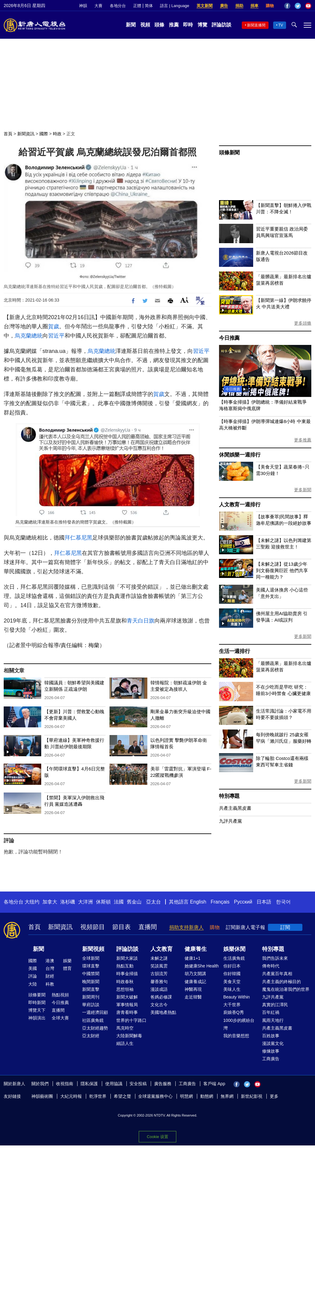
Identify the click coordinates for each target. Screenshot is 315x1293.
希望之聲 (122, 1096)
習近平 (56, 336)
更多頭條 (302, 323)
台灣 (50, 968)
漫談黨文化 (273, 1043)
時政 (57, 133)
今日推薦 (229, 338)
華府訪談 (90, 1004)
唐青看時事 (127, 1012)
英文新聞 (205, 5)
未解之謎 (159, 958)
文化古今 (159, 1004)
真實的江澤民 (275, 1004)
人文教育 (161, 949)
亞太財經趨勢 (95, 1028)
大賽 (98, 5)
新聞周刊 (90, 996)
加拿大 (49, 901)
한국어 (283, 901)
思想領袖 (125, 989)
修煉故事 (270, 1051)
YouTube (308, 6)
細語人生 (125, 1043)
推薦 (174, 24)
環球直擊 (90, 965)
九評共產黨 (230, 821)
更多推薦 (302, 439)
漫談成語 (159, 989)
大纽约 (32, 901)
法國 (119, 901)
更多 (274, 1096)
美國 (32, 968)
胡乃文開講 (195, 973)
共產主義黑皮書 (235, 808)
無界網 (227, 1096)
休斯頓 (103, 901)
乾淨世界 (97, 1096)
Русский (243, 901)
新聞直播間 (256, 25)
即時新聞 (37, 1002)
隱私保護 (89, 1083)
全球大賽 (60, 1017)
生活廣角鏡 (234, 958)
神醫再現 (193, 989)
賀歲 (53, 326)
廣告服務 (162, 1083)
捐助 (239, 5)
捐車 (254, 5)
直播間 (147, 926)
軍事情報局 (127, 1004)
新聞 (131, 24)
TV (280, 25)
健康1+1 (193, 958)
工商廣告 (270, 1058)
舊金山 (134, 901)
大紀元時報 (71, 1096)
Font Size (184, 300)
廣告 (224, 5)
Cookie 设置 (157, 1136)
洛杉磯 (67, 901)
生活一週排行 (234, 651)
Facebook (287, 6)
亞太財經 (90, 1035)
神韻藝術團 (42, 1096)
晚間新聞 (90, 981)
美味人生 (232, 989)
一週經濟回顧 (95, 1012)
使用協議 (113, 1083)
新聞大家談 (127, 958)
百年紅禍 (270, 1012)
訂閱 (285, 927)
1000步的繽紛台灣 (238, 1024)
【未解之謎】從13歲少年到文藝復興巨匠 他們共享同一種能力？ (282, 570)
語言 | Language (174, 5)
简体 (149, 5)
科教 (50, 984)
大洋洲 (85, 901)
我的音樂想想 (236, 1035)
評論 (32, 976)
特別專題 (229, 796)
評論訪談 (221, 24)
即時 (188, 24)
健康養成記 (195, 981)
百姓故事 (270, 1035)
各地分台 (118, 5)
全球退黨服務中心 (155, 1096)
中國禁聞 (90, 973)
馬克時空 (125, 1028)
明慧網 (186, 1096)
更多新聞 (302, 489)
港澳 (50, 960)
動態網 (206, 1096)
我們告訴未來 (275, 958)
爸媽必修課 (161, 996)
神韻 (83, 5)
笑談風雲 (159, 965)
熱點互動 (125, 965)
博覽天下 (37, 1010)
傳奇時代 (270, 965)
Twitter (298, 6)
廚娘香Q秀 (233, 1012)
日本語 (264, 901)
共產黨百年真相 (277, 973)
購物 (270, 5)
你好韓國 (232, 973)
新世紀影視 (251, 1096)
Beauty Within (236, 996)
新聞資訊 (25, 133)
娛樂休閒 (234, 949)
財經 (50, 976)
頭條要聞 (37, 994)
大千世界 (232, 1004)
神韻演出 (37, 1017)
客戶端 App (214, 1083)
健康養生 (196, 949)
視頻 (145, 24)
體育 (67, 968)
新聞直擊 (90, 989)
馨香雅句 (159, 981)
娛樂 (67, 960)
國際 (43, 133)
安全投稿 (138, 1083)
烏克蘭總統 (28, 336)
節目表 (121, 926)
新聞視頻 (93, 949)
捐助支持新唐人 (186, 927)
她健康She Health (202, 965)
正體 (137, 5)
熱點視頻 (60, 994)
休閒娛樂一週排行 (239, 455)
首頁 (8, 133)
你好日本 (232, 965)
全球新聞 (90, 958)
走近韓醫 (193, 996)
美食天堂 (232, 981)
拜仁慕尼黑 (78, 538)
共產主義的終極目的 (281, 981)
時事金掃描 (127, 973)
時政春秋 (125, 981)
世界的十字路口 (131, 1020)
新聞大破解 (127, 996)
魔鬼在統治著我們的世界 (285, 989)
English (198, 901)
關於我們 (40, 1083)
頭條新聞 (229, 153)
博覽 (202, 24)
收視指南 (64, 1083)
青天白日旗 (140, 621)
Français (220, 901)
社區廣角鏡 (93, 1020)
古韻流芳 (159, 973)
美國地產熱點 (163, 1012)
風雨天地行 (273, 1020)
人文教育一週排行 (239, 505)
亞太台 (153, 901)
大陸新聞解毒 (129, 1035)
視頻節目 (92, 926)
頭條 (159, 24)
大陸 (32, 984)
